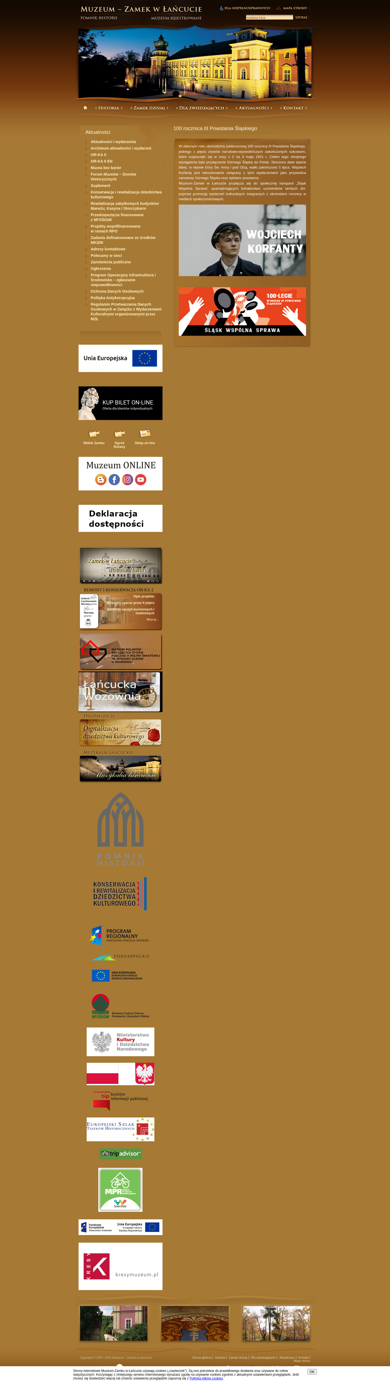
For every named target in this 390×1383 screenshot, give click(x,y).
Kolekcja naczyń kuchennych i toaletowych (131, 611)
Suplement (100, 185)
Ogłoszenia (101, 268)
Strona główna (201, 1357)
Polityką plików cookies (206, 1378)
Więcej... (152, 619)
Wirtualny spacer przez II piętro (130, 603)
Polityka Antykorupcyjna (113, 298)
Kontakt (303, 1357)
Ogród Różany (119, 445)
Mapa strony (302, 1360)
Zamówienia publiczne (111, 262)
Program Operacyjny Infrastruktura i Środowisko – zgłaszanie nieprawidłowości (123, 280)
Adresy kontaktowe (108, 249)
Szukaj (302, 17)
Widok (94, 443)
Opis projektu (144, 596)
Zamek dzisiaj (238, 1357)
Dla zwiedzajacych (263, 1357)
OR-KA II (98, 155)
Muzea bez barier (106, 168)
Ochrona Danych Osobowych (117, 291)
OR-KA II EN (101, 161)
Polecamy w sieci (106, 255)
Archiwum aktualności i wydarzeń (121, 148)
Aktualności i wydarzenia (113, 142)
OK (312, 1372)
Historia (220, 1357)
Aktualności (286, 1357)
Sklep (145, 443)
